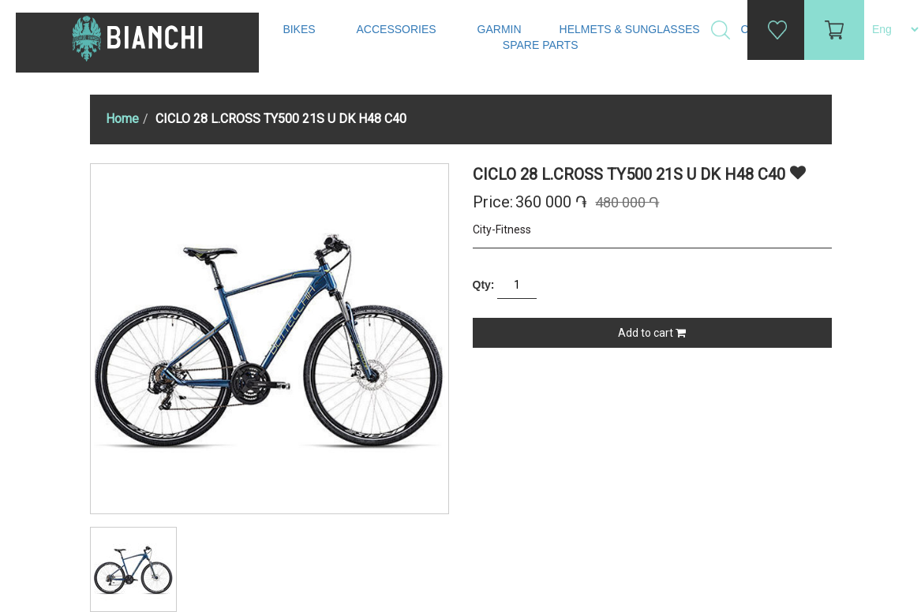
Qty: (484, 284)
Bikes (300, 29)
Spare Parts (542, 45)
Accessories (398, 29)
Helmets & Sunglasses (631, 29)
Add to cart (652, 333)
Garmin (499, 29)
